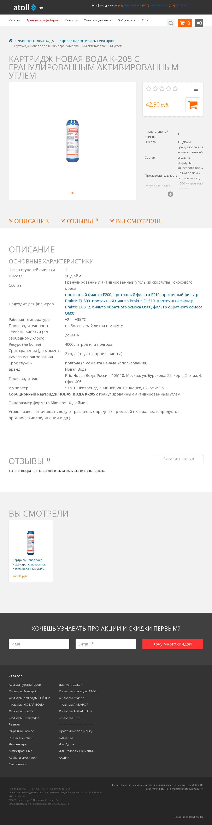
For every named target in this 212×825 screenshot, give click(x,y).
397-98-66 (181, 5)
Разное (14, 724)
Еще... (146, 20)
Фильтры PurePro (22, 711)
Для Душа (66, 744)
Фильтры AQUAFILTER (75, 711)
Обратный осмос (21, 731)
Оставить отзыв (178, 456)
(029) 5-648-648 (158, 5)
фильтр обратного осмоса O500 (121, 307)
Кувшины (66, 737)
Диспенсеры (18, 744)
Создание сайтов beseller (189, 816)
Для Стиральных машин (77, 751)
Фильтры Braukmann (24, 718)
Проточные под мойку (75, 731)
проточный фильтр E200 (88, 294)
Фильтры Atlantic (71, 698)
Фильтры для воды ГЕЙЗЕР (29, 698)
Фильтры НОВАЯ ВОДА (26, 704)
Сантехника (17, 764)
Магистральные (20, 751)
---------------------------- (76, 724)
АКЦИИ (64, 757)
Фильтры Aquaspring (24, 691)
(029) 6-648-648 (132, 5)
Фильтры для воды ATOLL (78, 691)
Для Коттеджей (70, 684)
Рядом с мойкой (21, 737)
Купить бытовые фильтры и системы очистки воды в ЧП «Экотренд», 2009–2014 (157, 784)
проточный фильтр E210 (136, 294)
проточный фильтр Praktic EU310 (123, 300)
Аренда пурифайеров (25, 684)
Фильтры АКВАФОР (73, 704)
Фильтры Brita (69, 718)
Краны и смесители (23, 757)
